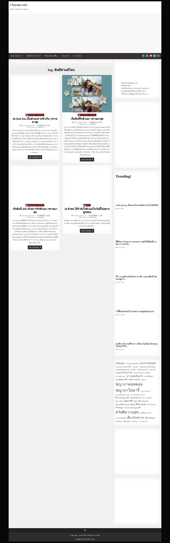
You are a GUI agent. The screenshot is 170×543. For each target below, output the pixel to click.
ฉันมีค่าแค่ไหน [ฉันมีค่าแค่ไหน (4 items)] (134, 380)
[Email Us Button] (154, 55)
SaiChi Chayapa (28, 125)
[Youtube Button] (150, 55)
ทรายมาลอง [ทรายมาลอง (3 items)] (135, 395)
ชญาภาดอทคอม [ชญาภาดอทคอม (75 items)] (129, 384)
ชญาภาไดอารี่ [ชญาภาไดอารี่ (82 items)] (127, 390)
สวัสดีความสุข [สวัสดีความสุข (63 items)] (127, 412)
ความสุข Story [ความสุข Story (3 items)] (121, 376)
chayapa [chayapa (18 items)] (120, 363)
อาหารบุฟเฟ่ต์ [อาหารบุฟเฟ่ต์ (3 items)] (120, 418)
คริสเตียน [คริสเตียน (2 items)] (147, 373)
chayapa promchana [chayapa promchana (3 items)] (132, 363)
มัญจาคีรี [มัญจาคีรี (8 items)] (128, 401)
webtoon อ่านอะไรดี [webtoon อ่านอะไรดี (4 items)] (123, 367)
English (65, 56)
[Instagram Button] (147, 55)
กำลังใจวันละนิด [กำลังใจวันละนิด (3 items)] (142, 370)
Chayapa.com (18, 4)
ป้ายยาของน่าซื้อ (51, 56)
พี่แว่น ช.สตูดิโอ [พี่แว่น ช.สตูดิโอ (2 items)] (147, 398)
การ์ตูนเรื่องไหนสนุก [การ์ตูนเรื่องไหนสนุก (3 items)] (122, 370)
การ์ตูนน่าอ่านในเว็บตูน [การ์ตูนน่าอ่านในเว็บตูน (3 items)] (147, 367)
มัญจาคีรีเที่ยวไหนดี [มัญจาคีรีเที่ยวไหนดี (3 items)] (122, 405)
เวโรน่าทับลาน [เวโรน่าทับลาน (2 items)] (143, 421)
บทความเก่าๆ (16, 56)
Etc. (88, 205)
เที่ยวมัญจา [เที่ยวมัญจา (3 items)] (127, 421)
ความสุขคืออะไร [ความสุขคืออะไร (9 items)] (135, 376)
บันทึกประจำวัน (32, 56)
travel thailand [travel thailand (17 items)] (148, 363)
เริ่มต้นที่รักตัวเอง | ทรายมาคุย (87, 118)
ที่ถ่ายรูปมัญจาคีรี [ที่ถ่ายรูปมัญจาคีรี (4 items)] (122, 398)
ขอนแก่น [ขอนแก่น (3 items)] (152, 370)
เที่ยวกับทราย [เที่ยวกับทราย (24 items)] (135, 417)
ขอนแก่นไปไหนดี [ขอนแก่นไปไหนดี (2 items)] (138, 373)
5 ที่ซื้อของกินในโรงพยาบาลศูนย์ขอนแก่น (135, 311)
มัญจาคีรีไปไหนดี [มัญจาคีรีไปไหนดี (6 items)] (138, 404)
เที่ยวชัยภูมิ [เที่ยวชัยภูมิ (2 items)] (119, 421)
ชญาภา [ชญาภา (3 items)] (143, 380)
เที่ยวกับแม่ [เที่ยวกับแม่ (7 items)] (150, 418)
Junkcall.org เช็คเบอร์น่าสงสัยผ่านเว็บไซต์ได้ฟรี (137, 205)
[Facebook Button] (143, 55)
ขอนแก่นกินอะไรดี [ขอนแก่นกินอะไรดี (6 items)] (124, 372)
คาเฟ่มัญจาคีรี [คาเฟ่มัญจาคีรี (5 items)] (122, 379)
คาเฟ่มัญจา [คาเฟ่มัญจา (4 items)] (148, 376)
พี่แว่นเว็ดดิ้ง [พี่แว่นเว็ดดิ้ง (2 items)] (119, 401)
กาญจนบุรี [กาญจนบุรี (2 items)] (135, 367)
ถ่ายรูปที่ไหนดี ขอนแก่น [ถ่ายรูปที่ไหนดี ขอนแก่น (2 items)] (123, 395)
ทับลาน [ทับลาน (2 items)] (142, 395)
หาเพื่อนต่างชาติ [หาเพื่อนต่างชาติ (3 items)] (145, 413)
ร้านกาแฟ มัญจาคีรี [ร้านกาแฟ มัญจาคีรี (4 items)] (132, 408)
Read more (35, 157)
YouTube (77, 56)
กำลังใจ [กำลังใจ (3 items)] (133, 370)
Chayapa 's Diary (36, 115)
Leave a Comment (37, 127)
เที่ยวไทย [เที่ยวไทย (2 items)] (134, 421)
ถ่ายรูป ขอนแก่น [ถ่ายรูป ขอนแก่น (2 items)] (145, 391)
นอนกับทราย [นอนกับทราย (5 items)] (135, 398)
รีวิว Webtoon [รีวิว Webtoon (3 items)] (151, 405)
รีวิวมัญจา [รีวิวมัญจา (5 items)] (120, 408)
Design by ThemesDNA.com (84, 539)
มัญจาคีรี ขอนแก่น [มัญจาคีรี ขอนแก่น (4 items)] (141, 401)
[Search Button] (158, 55)
